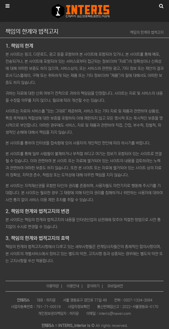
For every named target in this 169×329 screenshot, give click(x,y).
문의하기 (93, 286)
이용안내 (73, 286)
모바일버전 (115, 286)
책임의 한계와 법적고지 (147, 32)
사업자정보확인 (79, 307)
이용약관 (52, 286)
